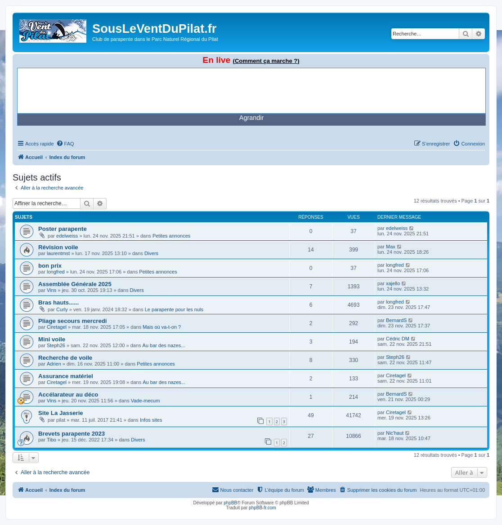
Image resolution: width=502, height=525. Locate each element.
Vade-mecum (145, 400)
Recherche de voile (65, 357)
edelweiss (67, 235)
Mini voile (51, 339)
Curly (62, 309)
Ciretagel (57, 327)
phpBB (230, 502)
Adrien (54, 363)
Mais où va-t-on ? (162, 327)
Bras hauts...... (58, 302)
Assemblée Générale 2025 (75, 284)
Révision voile (58, 247)
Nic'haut (394, 433)
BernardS (396, 320)
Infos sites (151, 420)
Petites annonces (171, 235)
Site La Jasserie (60, 413)
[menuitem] (65, 143)
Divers (151, 253)
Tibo (51, 439)
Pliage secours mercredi (72, 321)
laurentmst (58, 253)
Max (390, 246)
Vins (51, 290)
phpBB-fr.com (262, 507)
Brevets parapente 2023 (71, 433)
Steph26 (56, 345)
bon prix (50, 265)
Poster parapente (62, 228)
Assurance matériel (65, 376)
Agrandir (251, 117)
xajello (393, 283)
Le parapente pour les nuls (174, 309)
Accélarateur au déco (68, 394)
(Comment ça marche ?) (266, 60)
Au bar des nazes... (164, 345)
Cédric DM (397, 338)
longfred (56, 271)
